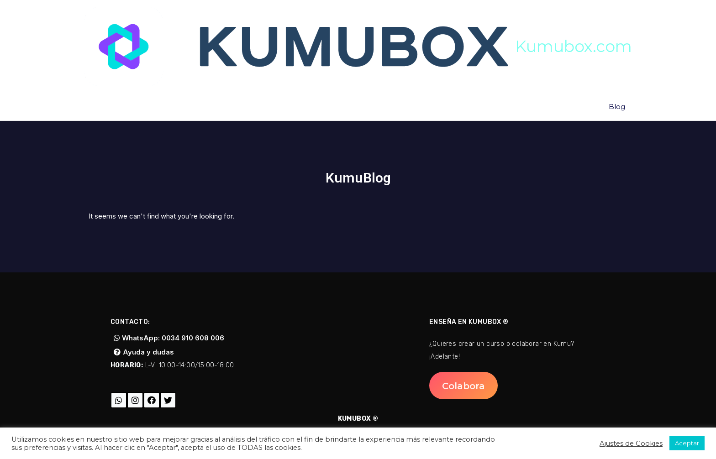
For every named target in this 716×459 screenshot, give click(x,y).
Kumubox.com (573, 46)
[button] (169, 338)
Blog (617, 106)
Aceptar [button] (687, 443)
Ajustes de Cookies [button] (631, 443)
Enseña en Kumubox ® (469, 322)
